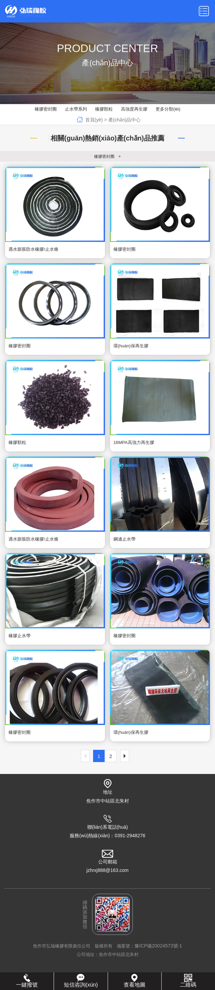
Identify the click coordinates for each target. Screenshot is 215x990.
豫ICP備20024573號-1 (158, 947)
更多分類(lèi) (168, 109)
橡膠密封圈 (46, 109)
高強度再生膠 (134, 109)
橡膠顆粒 (104, 109)
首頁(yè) (94, 119)
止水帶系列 (76, 109)
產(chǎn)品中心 (124, 119)
